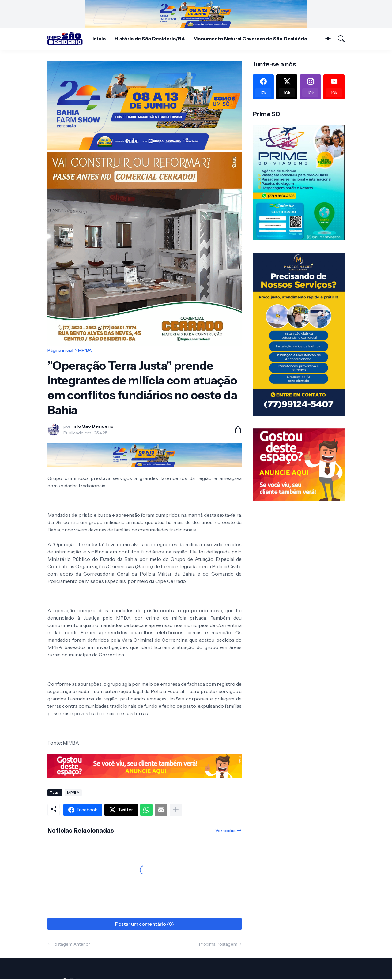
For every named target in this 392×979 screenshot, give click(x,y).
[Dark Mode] (325, 38)
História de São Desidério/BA (150, 39)
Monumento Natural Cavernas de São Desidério (250, 39)
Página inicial (60, 350)
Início (99, 39)
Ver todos (225, 830)
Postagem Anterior (71, 944)
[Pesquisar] (338, 38)
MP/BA (85, 350)
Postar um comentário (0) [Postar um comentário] (144, 924)
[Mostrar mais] (176, 810)
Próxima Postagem (218, 944)
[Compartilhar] (235, 429)
